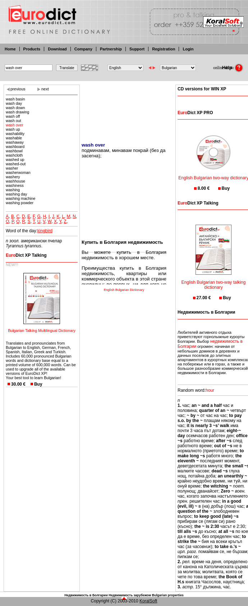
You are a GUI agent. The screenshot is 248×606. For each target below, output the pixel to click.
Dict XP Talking (26, 255)
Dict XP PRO (195, 112)
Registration (163, 49)
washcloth (14, 155)
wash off (13, 116)
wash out (13, 120)
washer (12, 168)
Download (57, 49)
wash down (15, 108)
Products (32, 49)
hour (210, 390)
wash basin (15, 99)
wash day (14, 103)
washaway (15, 142)
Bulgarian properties (168, 595)
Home (10, 49)
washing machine (20, 198)
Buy (38, 384)
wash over (14, 125)
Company (83, 49)
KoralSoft (148, 600)
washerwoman (18, 172)
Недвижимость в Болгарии (85, 595)
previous (18, 89)
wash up (13, 129)
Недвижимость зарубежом (130, 595)
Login (188, 49)
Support (136, 49)
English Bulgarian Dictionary (124, 290)
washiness (15, 185)
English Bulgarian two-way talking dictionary (214, 280)
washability (15, 133)
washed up (15, 159)
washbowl (14, 151)
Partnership (111, 49)
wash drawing (17, 112)
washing (13, 190)
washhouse (15, 181)
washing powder (19, 203)
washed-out (16, 164)
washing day (16, 194)
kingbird (44, 230)
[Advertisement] (124, 108)
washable (14, 138)
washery (13, 177)
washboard (15, 146)
